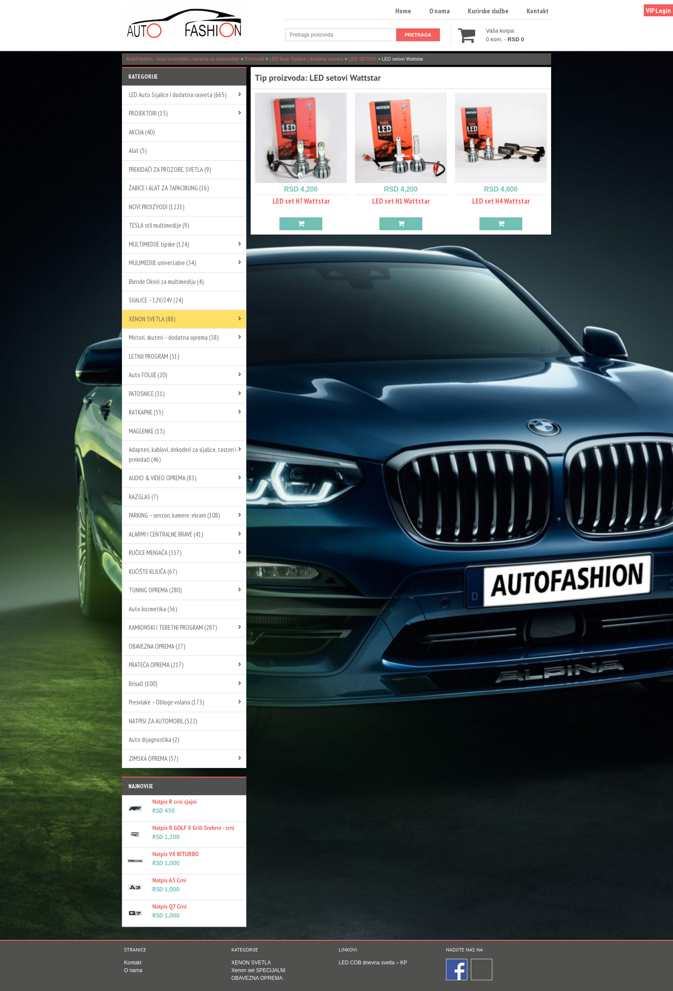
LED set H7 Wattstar (301, 201)
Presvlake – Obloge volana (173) (166, 702)
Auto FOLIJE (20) (148, 375)
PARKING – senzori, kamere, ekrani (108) (174, 515)
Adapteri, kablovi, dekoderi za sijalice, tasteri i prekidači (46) (182, 454)
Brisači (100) (143, 684)
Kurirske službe (488, 10)
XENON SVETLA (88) (152, 319)
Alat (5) (137, 150)
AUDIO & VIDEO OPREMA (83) (162, 478)
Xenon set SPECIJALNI (258, 970)
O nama (439, 10)
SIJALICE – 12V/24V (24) (156, 300)
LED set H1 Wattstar (401, 201)
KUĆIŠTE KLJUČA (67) (153, 571)
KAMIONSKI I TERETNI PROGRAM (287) (173, 627)
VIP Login (658, 10)
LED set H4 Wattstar (501, 201)
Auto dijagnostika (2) (154, 739)
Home (403, 10)
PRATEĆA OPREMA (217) (156, 665)
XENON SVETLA (251, 963)
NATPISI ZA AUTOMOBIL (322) (163, 721)
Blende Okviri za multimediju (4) (166, 281)
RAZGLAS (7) (143, 497)
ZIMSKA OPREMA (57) (153, 758)
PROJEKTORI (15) (148, 113)
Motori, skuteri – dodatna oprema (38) (173, 337)
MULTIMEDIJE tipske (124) (159, 244)
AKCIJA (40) (142, 132)
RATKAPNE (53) (146, 412)
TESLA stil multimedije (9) (159, 225)
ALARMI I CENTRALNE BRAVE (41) (166, 534)
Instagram (482, 970)
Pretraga (418, 34)
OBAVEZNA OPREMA (256, 978)
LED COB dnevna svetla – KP (373, 963)
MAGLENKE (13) (146, 431)
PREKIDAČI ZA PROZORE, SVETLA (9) (170, 169)
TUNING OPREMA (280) (155, 590)
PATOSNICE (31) (146, 394)
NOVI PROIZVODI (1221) (156, 207)
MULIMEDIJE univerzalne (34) (162, 263)
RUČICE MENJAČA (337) (155, 553)
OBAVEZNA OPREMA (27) (157, 646)
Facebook (457, 970)
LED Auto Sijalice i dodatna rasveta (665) (177, 95)
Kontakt (538, 10)
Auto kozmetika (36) (153, 609)
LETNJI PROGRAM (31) (154, 356)
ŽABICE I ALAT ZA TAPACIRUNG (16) (169, 188)
